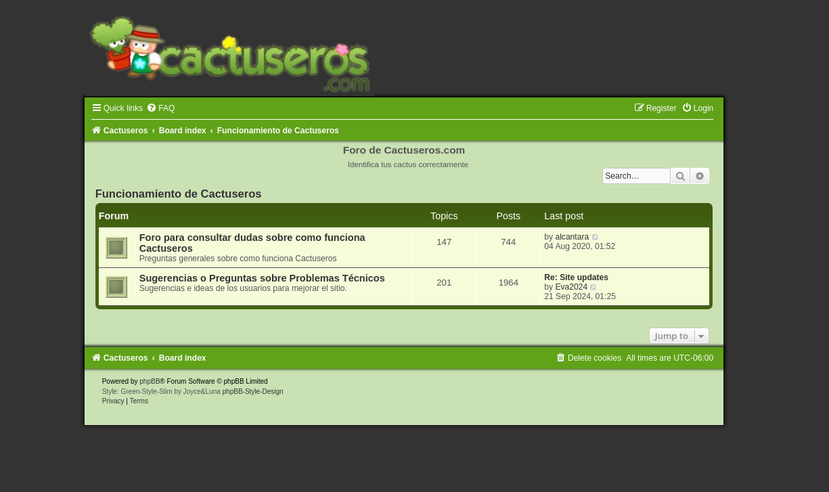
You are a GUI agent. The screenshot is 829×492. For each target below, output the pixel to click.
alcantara (572, 237)
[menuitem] (160, 108)
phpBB (149, 381)
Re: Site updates (576, 277)
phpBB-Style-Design (253, 391)
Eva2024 (571, 287)
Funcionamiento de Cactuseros (178, 193)
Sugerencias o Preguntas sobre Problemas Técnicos (262, 278)
